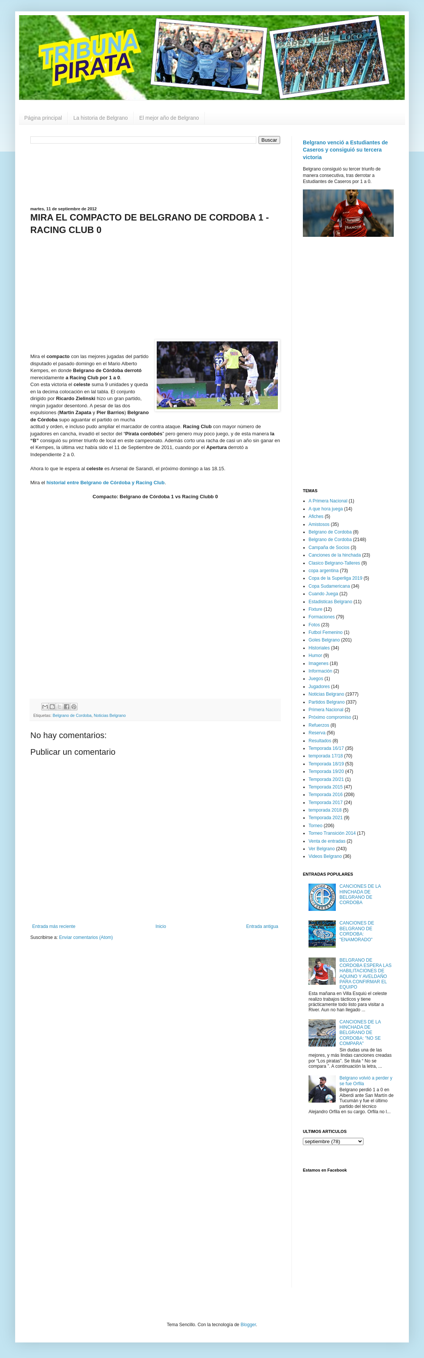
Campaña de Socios (329, 547)
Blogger (248, 1324)
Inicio (161, 926)
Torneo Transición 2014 (332, 833)
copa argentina (323, 570)
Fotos (314, 624)
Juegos (316, 678)
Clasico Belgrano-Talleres (334, 563)
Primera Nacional (326, 709)
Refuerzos (319, 725)
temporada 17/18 (326, 756)
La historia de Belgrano (100, 118)
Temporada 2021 (326, 817)
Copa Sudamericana (329, 586)
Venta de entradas (327, 841)
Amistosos (319, 524)
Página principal (43, 118)
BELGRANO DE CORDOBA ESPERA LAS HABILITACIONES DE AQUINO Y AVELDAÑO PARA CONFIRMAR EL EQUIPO (365, 973)
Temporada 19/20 (326, 771)
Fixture (316, 609)
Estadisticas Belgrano (330, 601)
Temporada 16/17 (326, 748)
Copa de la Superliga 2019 (335, 578)
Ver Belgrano (322, 848)
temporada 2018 (325, 810)
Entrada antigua (262, 926)
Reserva (317, 732)
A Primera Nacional (328, 501)
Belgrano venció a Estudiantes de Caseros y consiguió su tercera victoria (345, 149)
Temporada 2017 (326, 802)
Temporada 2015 (326, 787)
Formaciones (322, 617)
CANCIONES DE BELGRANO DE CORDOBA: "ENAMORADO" (357, 931)
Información (320, 671)
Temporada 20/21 (326, 779)
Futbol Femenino (326, 632)
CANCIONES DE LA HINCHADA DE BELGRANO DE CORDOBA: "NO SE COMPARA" (360, 1033)
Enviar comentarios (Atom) (86, 937)
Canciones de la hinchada (335, 555)
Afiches (316, 516)
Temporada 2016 (326, 794)
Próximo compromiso (330, 717)
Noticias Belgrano (110, 715)
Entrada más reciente (53, 926)
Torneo (316, 825)
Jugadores (319, 686)
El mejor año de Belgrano (169, 118)
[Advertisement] (155, 174)
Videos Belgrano (325, 856)
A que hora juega (326, 509)
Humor (315, 655)
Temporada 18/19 (326, 764)
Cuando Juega (323, 593)
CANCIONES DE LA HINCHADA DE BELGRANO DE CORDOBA (360, 894)
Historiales (319, 648)
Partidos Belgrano (326, 702)
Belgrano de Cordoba (72, 715)
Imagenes (319, 663)
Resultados (320, 740)
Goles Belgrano (324, 640)
